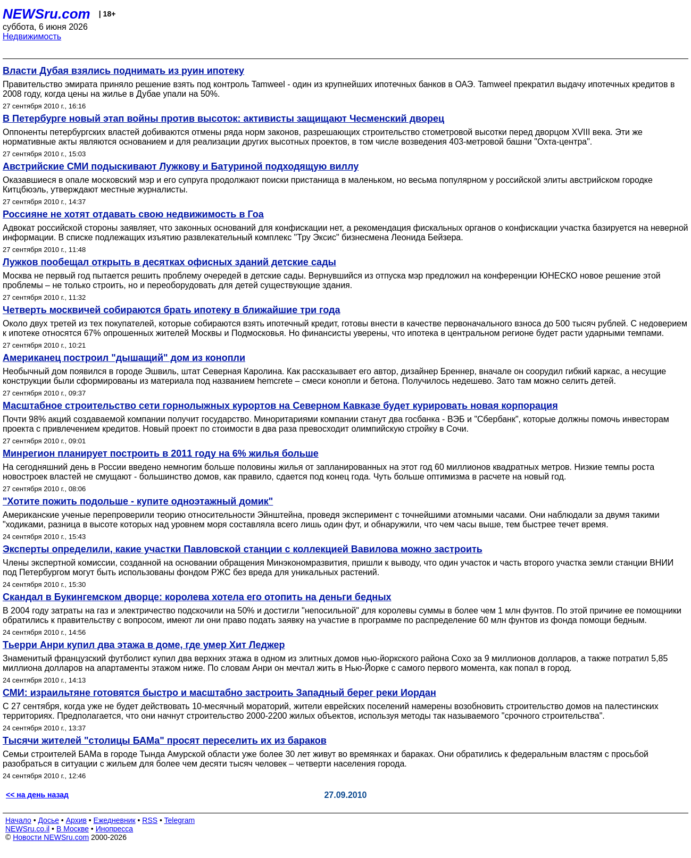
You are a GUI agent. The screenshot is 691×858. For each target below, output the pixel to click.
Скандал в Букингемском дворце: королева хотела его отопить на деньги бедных (197, 597)
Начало (18, 820)
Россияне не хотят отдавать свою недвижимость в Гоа (133, 214)
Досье (48, 820)
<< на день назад (37, 794)
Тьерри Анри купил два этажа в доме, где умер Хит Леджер (144, 645)
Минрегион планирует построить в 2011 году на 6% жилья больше (161, 453)
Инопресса (115, 829)
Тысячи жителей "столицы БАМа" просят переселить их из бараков (165, 740)
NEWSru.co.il (27, 829)
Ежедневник (115, 820)
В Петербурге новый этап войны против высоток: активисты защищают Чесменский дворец (223, 118)
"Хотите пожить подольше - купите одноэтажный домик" (138, 501)
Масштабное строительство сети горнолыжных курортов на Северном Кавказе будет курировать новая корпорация (280, 405)
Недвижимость (32, 36)
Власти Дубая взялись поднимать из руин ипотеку (123, 70)
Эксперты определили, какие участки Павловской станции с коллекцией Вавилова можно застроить (242, 549)
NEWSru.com (46, 14)
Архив (76, 820)
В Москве (72, 829)
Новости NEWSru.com (51, 837)
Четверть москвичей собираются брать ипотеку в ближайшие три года (171, 310)
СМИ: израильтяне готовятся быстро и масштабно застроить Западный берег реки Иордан (219, 692)
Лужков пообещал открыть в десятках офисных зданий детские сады (169, 262)
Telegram (179, 820)
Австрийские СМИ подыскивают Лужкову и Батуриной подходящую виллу (181, 166)
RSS (149, 820)
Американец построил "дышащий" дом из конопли (124, 357)
